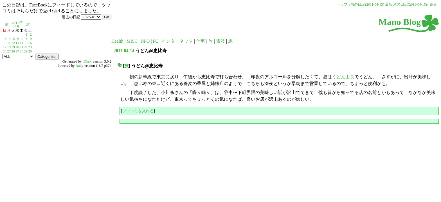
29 (26, 51)
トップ (342, 4)
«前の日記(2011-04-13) (366, 4)
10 (4, 43)
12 (13, 43)
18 (9, 47)
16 (30, 43)
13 (17, 43)
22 (26, 47)
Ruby (80, 66)
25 (9, 51)
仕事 (200, 41)
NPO (145, 41)
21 (21, 47)
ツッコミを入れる (138, 111)
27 (17, 51)
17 (4, 47)
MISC (132, 41)
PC (155, 41)
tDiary (87, 61)
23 (30, 47)
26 (13, 51)
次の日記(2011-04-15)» (411, 4)
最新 (388, 4)
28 (21, 51)
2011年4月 (17, 24)
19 (13, 47)
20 (17, 47)
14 (21, 43)
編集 (433, 4)
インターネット (177, 41)
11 (9, 43)
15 (26, 43)
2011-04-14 (124, 50)
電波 (220, 41)
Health (117, 41)
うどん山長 (343, 76)
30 (30, 51)
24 (4, 51)
